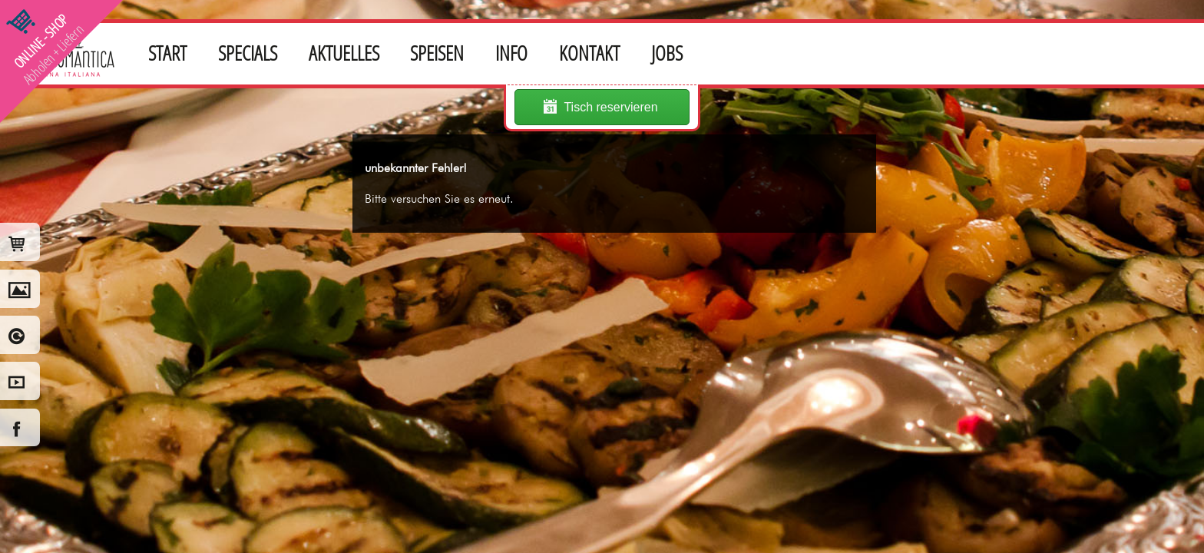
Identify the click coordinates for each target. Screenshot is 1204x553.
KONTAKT (589, 53)
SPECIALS (247, 53)
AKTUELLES (344, 53)
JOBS (667, 53)
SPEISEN (437, 53)
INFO (511, 53)
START (167, 53)
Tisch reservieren (598, 106)
